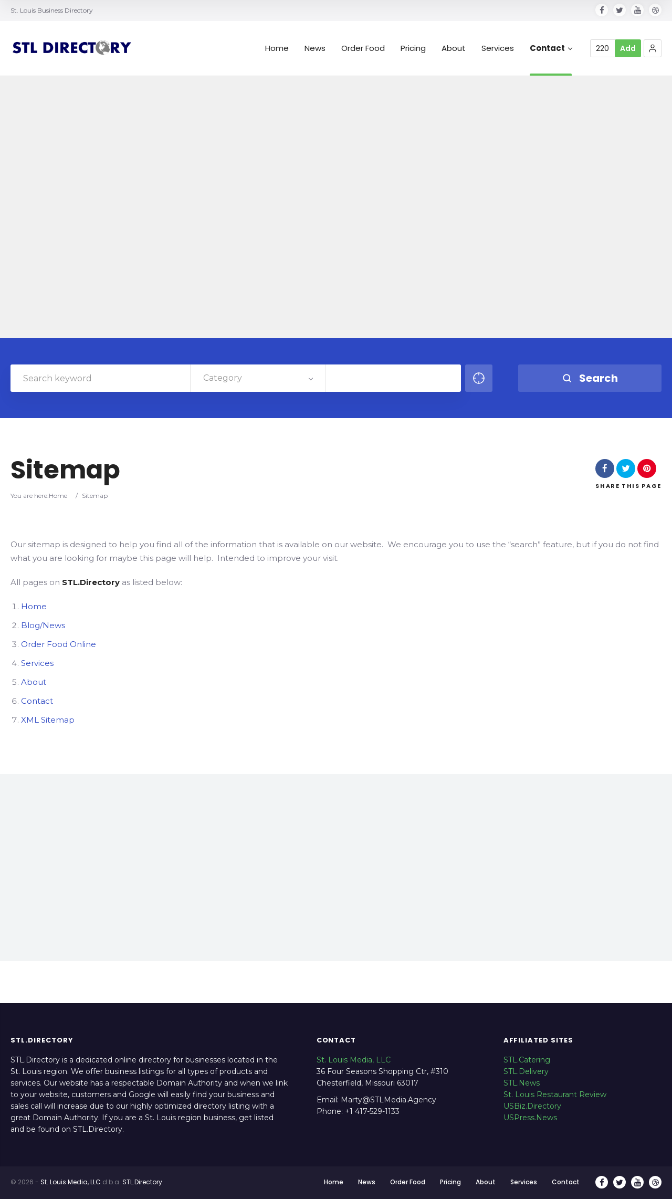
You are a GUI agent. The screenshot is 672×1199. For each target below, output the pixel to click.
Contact (551, 48)
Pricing (413, 48)
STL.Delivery (526, 1071)
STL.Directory (142, 1181)
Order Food (363, 48)
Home (277, 48)
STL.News (521, 1083)
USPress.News (530, 1117)
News (315, 48)
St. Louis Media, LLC (354, 1060)
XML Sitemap (48, 720)
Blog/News (43, 625)
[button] (653, 48)
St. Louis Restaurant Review (554, 1094)
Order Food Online (58, 644)
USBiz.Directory (532, 1106)
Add (628, 48)
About (454, 48)
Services (497, 48)
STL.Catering (526, 1060)
